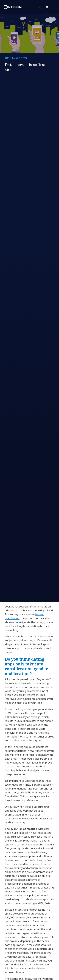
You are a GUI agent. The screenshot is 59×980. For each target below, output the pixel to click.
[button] (42, 7)
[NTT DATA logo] (13, 7)
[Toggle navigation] (55, 7)
